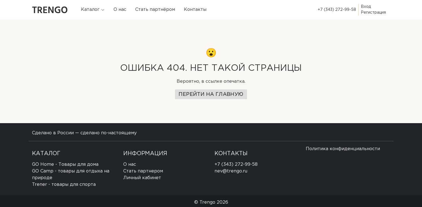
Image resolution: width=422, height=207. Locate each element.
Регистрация (373, 12)
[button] (93, 9)
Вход (366, 6)
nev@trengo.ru (230, 171)
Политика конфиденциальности (343, 149)
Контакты (195, 10)
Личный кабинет (142, 178)
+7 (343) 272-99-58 (337, 9)
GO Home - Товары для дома (65, 164)
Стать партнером (143, 171)
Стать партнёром (155, 10)
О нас (119, 10)
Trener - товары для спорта (64, 184)
